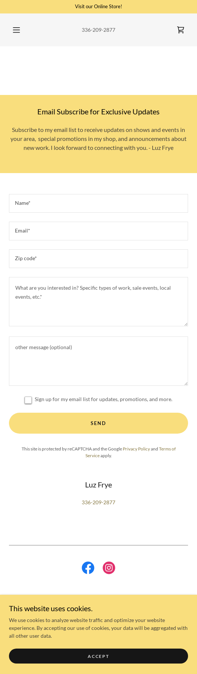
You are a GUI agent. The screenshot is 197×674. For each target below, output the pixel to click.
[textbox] (98, 203)
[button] (17, 29)
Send (98, 423)
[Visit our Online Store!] (98, 6)
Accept (98, 656)
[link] (180, 29)
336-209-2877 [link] (98, 30)
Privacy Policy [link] (136, 449)
